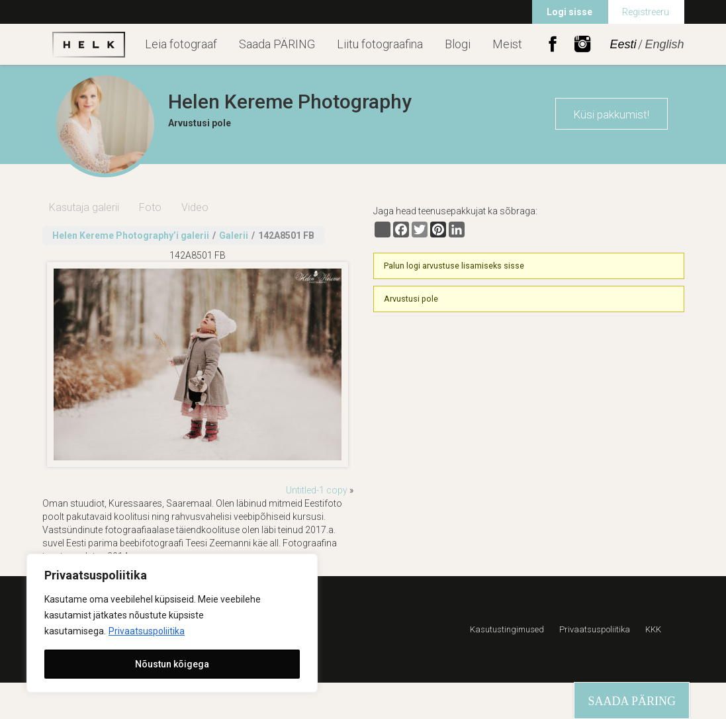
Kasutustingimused (507, 629)
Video (194, 207)
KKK (653, 629)
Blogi (458, 44)
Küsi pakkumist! (611, 114)
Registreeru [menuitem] (645, 12)
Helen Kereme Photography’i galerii (130, 235)
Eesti (623, 44)
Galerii (233, 235)
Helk (88, 44)
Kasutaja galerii (84, 207)
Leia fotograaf (181, 44)
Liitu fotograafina (380, 44)
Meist (507, 44)
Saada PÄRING (277, 44)
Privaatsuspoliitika (147, 631)
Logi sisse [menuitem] (569, 12)
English (664, 44)
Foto (150, 207)
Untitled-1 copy (316, 490)
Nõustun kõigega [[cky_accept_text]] (172, 664)
